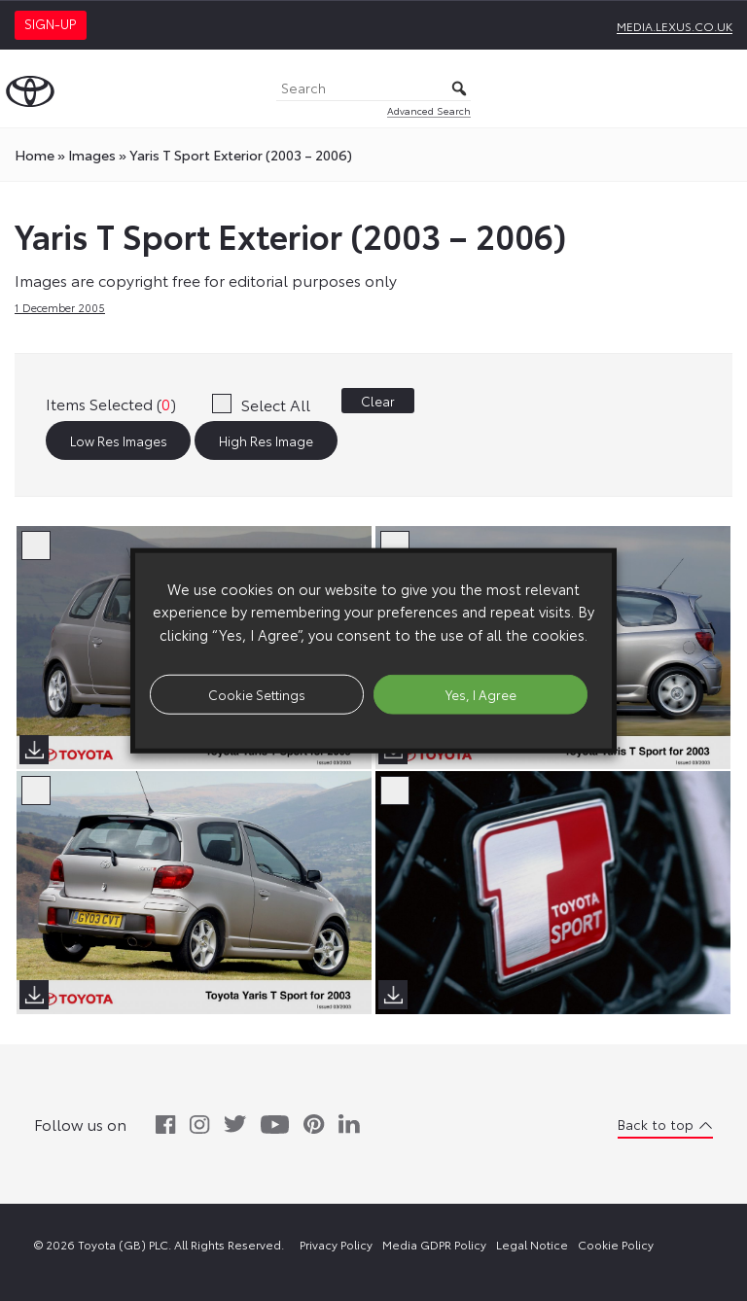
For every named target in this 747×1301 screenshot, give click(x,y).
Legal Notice (532, 1244)
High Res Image (266, 440)
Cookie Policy (616, 1244)
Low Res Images (118, 440)
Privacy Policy (336, 1244)
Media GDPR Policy (434, 1244)
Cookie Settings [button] (256, 693)
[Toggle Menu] (721, 88)
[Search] (373, 89)
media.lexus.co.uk (674, 26)
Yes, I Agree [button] (480, 693)
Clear (378, 400)
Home (34, 154)
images (92, 154)
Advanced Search (429, 110)
